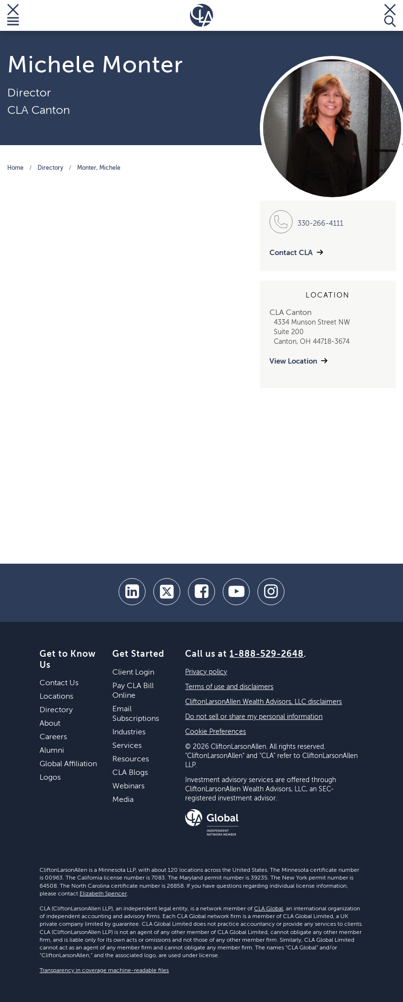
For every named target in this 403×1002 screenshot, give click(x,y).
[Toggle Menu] (13, 15)
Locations (56, 697)
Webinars (128, 786)
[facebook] (201, 591)
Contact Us (59, 683)
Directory (50, 168)
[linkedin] (132, 591)
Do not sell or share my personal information (253, 717)
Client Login (133, 673)
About (50, 724)
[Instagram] (270, 591)
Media (123, 800)
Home (15, 168)
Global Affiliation (68, 764)
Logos (50, 778)
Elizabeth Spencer (103, 894)
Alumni (52, 751)
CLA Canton (38, 110)
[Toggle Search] (390, 15)
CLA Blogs (130, 773)
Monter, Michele (99, 168)
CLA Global (268, 909)
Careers (53, 737)
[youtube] (236, 591)
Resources (130, 759)
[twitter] (166, 591)
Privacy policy (206, 672)
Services (127, 746)
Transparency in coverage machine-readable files (104, 971)
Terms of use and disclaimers (229, 687)
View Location (293, 361)
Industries (129, 732)
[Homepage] (201, 15)
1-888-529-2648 (266, 654)
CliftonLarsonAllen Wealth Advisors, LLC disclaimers (263, 702)
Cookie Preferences (215, 732)
